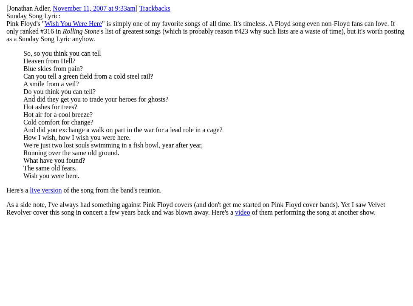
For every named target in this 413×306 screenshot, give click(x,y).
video (242, 212)
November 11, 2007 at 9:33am (94, 8)
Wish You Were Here (73, 23)
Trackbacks (154, 8)
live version (46, 190)
